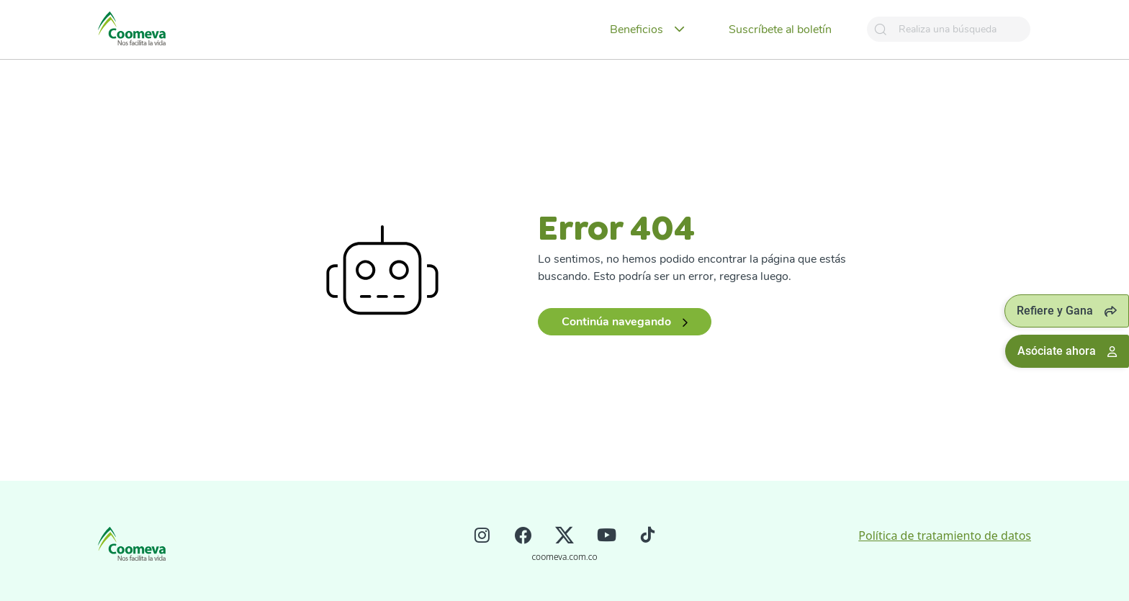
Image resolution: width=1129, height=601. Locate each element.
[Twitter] (564, 537)
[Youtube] (606, 537)
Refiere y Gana (1067, 310)
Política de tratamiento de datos (944, 535)
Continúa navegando (625, 322)
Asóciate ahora (1067, 351)
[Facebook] (523, 537)
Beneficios (636, 29)
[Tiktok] (647, 537)
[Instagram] (482, 537)
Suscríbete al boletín (780, 29)
